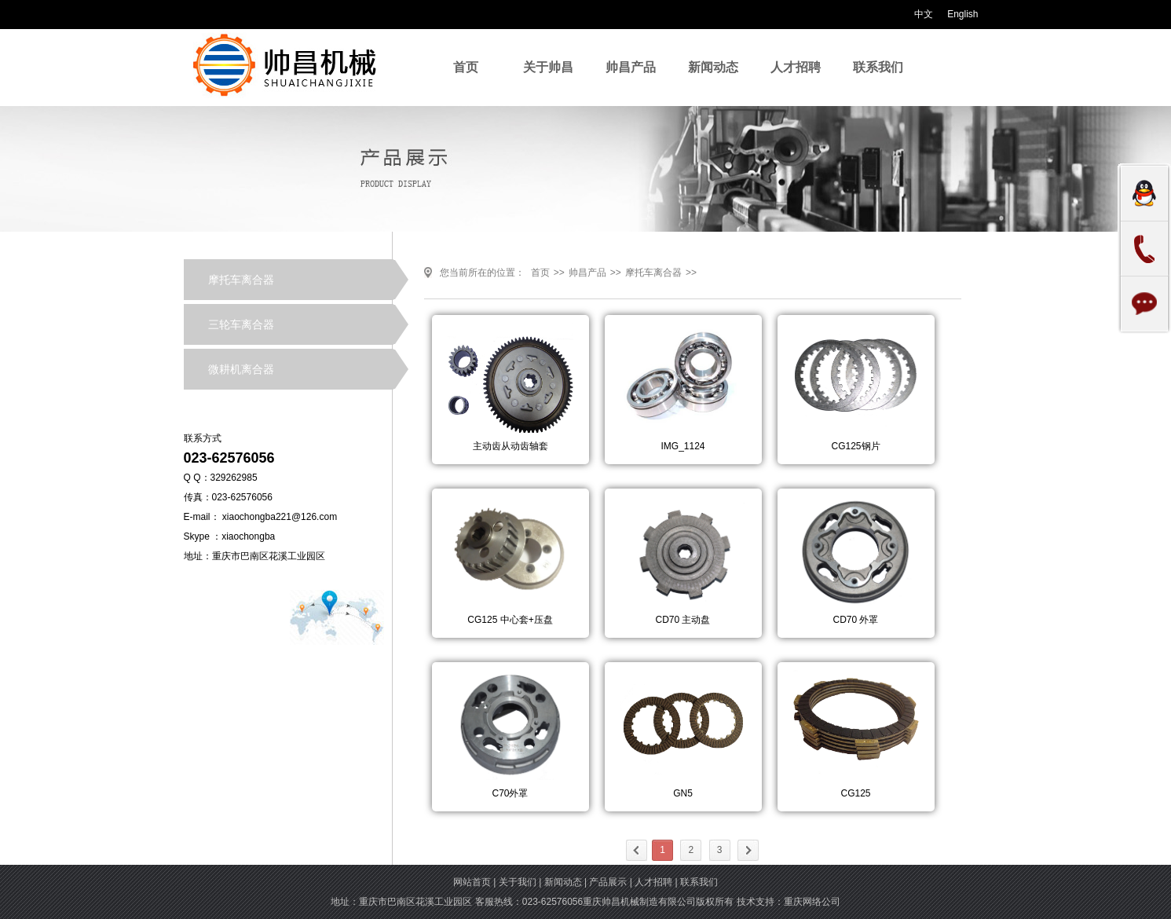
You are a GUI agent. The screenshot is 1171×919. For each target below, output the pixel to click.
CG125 (855, 793)
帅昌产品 (631, 67)
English (962, 14)
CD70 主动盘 (682, 619)
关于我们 (517, 882)
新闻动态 (713, 67)
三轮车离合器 (241, 324)
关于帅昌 (548, 67)
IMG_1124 (682, 446)
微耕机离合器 (241, 369)
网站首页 (472, 882)
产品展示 (608, 882)
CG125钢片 (855, 446)
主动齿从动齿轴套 (510, 446)
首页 (465, 67)
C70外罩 (510, 793)
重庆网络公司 (812, 901)
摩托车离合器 (241, 279)
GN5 (683, 793)
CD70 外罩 (855, 619)
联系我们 (878, 67)
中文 (923, 14)
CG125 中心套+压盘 (509, 619)
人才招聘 (795, 67)
